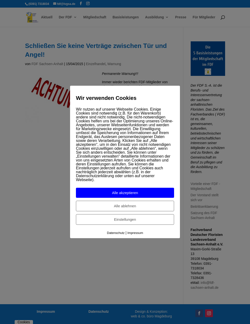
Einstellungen (125, 219)
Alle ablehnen (125, 206)
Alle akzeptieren (125, 193)
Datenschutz (116, 233)
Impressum (135, 233)
